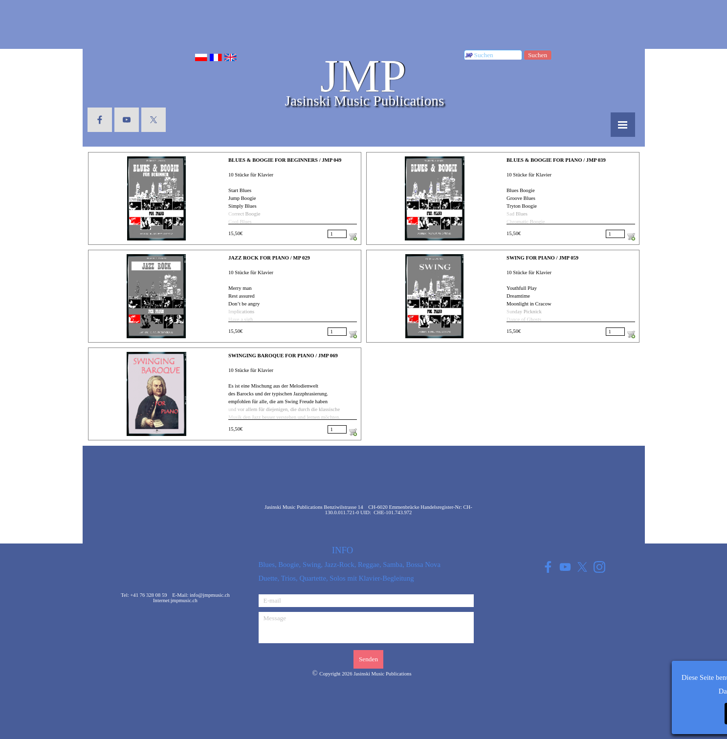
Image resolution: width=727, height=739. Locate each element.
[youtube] (126, 120)
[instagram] (599, 566)
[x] (153, 120)
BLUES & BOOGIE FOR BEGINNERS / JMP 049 (284, 160)
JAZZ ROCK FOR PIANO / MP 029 (269, 258)
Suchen (537, 55)
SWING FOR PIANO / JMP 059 (542, 258)
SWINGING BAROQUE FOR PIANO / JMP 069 (283, 355)
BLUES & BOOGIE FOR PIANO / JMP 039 (556, 160)
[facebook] (100, 120)
